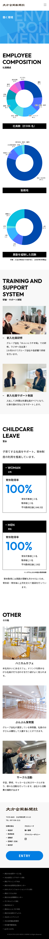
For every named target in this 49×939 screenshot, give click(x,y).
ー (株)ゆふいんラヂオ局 (11, 909)
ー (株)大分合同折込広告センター (14, 885)
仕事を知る (10, 826)
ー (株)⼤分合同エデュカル (12, 913)
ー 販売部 (9, 845)
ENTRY (24, 855)
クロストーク (29, 826)
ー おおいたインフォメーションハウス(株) (17, 889)
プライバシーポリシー (32, 834)
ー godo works (8, 929)
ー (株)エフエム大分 (10, 893)
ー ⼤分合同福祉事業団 (11, 921)
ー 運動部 (9, 837)
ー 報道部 (9, 830)
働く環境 (28, 830)
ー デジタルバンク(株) (10, 901)
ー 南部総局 (10, 834)
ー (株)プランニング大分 (11, 881)
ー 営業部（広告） (12, 841)
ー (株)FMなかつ (8, 905)
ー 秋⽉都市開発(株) (10, 925)
